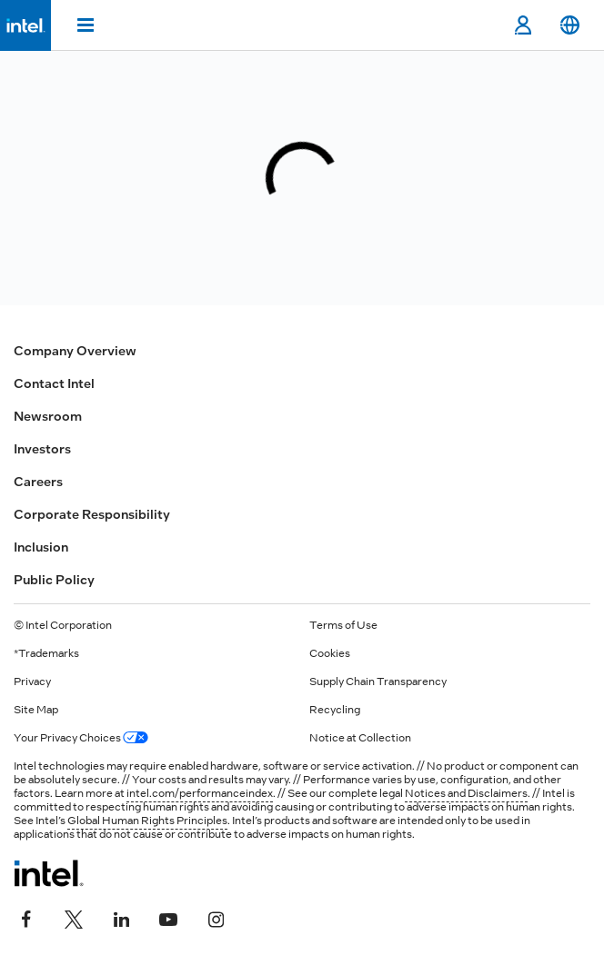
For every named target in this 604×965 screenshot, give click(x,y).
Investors (42, 449)
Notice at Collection (360, 738)
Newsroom (48, 416)
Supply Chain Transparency (378, 681)
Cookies (329, 653)
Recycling (334, 709)
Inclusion (41, 547)
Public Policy (54, 580)
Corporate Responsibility (92, 514)
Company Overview (75, 351)
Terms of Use (343, 625)
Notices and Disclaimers (466, 793)
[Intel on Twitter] (73, 917)
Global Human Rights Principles (147, 820)
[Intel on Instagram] (215, 917)
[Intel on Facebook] (26, 917)
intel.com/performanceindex (199, 793)
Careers (38, 481)
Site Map (36, 709)
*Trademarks (46, 653)
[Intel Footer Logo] (49, 873)
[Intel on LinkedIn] (121, 917)
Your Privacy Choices (81, 738)
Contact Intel (54, 383)
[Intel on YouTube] (168, 917)
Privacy (32, 681)
